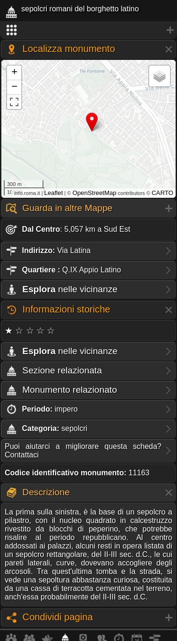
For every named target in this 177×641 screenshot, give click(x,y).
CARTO (162, 192)
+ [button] (14, 73)
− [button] (14, 87)
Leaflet (53, 192)
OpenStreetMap (94, 192)
